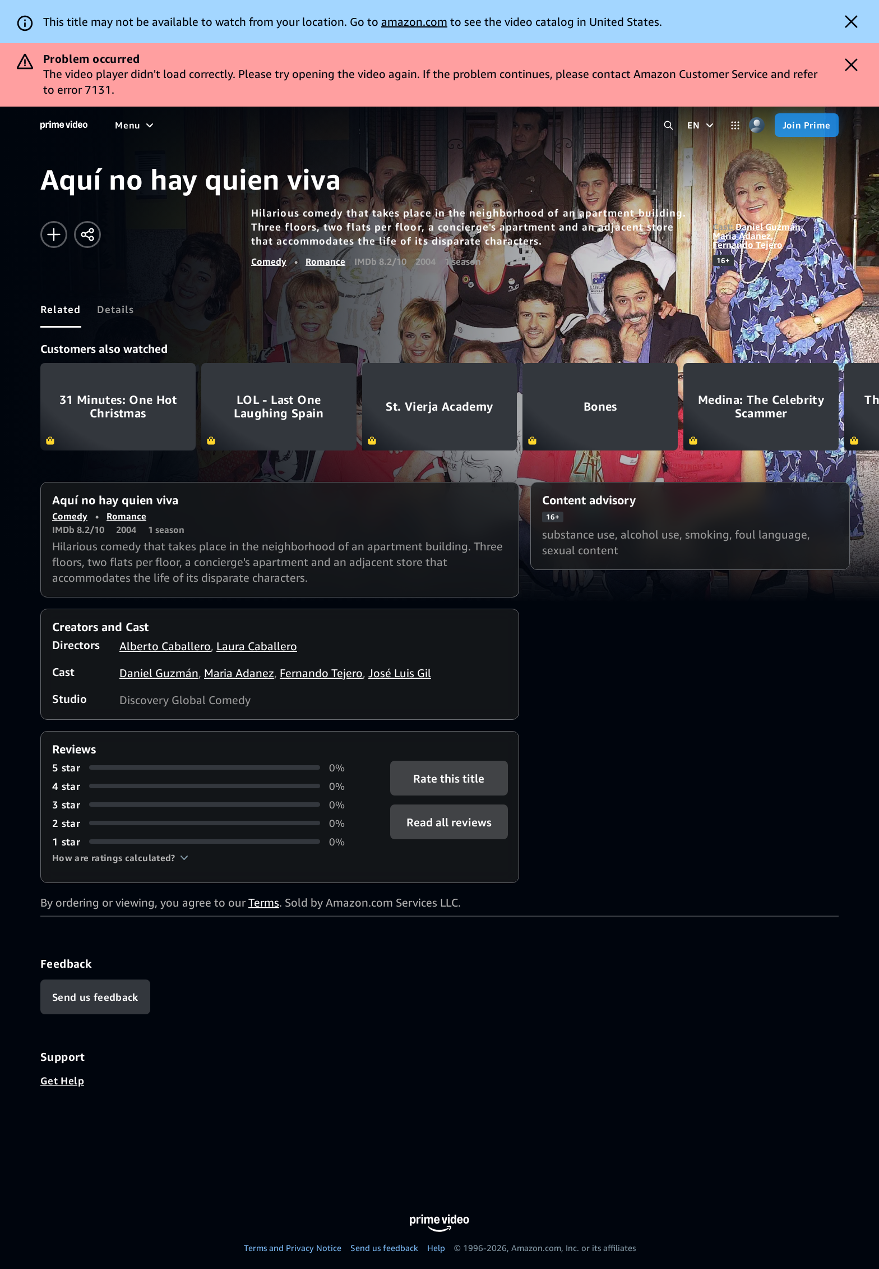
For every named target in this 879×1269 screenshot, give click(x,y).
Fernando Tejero (748, 244)
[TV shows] (219, 125)
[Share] (87, 234)
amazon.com (414, 21)
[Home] (63, 125)
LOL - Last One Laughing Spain (279, 406)
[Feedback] (95, 997)
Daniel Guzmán (768, 226)
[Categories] (735, 125)
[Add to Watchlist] (53, 234)
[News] (314, 125)
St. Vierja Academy (439, 406)
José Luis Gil (399, 672)
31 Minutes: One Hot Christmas (118, 406)
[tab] (60, 309)
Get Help (62, 1080)
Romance (325, 261)
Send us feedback (384, 1248)
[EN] (701, 125)
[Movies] (165, 125)
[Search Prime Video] (668, 125)
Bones (600, 406)
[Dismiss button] (851, 21)
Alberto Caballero (165, 646)
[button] (120, 857)
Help (436, 1248)
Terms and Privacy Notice (292, 1248)
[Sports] (270, 125)
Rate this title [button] (448, 777)
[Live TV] (358, 125)
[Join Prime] (807, 125)
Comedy (268, 261)
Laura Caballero (256, 646)
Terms (263, 902)
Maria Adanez (742, 235)
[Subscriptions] (431, 125)
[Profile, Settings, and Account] (757, 125)
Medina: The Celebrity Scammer (761, 406)
